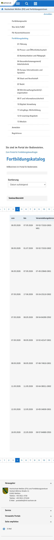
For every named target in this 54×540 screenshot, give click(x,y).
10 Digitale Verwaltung (26, 104)
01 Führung (22, 44)
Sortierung (13, 180)
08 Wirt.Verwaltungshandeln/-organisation (29, 91)
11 (49, 209)
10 (44, 209)
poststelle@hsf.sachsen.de (26, 500)
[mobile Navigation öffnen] (18, 4)
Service (8, 510)
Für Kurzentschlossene (21, 33)
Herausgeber (10, 483)
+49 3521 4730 (21, 496)
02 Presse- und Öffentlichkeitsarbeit (32, 50)
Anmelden (48, 14)
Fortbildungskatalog (20, 38)
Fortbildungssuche (19, 21)
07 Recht (20, 84)
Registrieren (17, 133)
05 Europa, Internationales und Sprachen (29, 71)
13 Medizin (21, 121)
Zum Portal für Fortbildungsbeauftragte (21, 152)
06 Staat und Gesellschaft (27, 78)
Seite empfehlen (11, 522)
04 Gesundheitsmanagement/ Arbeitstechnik (29, 62)
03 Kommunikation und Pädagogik (31, 55)
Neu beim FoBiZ (18, 27)
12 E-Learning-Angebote (27, 116)
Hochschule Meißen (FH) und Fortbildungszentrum (26, 9)
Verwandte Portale (12, 516)
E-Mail (9, 529)
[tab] (27, 483)
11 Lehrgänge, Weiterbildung (29, 110)
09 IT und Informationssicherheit (30, 98)
